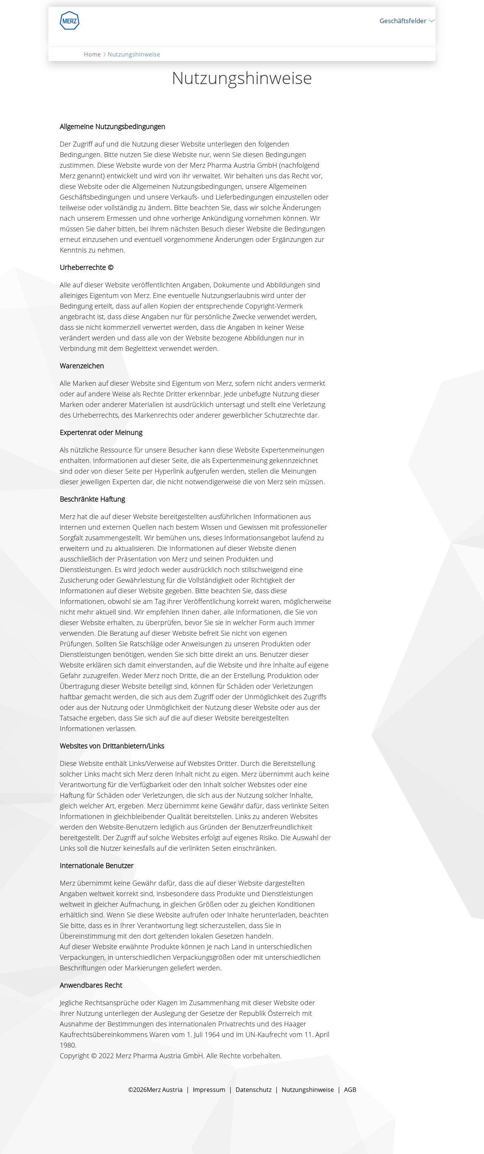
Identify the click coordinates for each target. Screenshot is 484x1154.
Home (92, 54)
